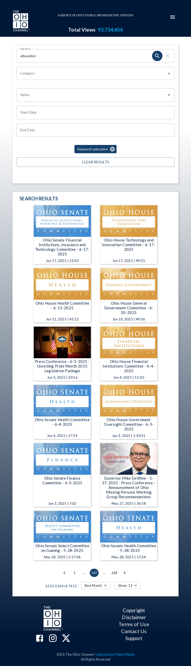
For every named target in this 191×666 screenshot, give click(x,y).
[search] (157, 56)
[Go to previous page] (64, 573)
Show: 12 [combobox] (125, 585)
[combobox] (91, 73)
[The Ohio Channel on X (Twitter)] (66, 639)
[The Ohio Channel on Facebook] (39, 639)
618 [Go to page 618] (114, 573)
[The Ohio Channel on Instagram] (52, 639)
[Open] (169, 73)
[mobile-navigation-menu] (172, 17)
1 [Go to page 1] (74, 573)
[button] (95, 149)
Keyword (25, 48)
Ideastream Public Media (115, 654)
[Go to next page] (124, 573)
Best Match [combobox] (93, 585)
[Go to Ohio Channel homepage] (21, 21)
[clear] (167, 56)
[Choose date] (94, 112)
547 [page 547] (94, 573)
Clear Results (95, 162)
